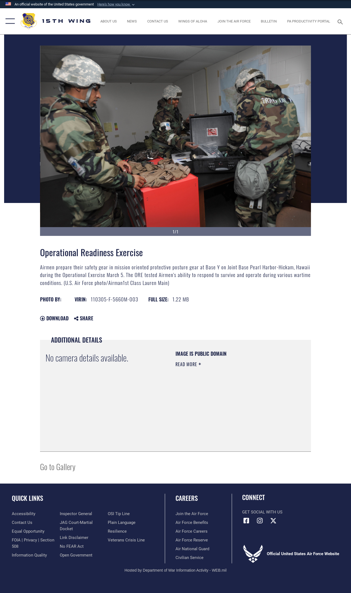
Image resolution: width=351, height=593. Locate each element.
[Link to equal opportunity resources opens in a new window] (28, 531)
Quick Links (27, 498)
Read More (187, 364)
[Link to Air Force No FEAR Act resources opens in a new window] (72, 546)
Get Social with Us (262, 512)
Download (54, 318)
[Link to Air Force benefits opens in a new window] (192, 522)
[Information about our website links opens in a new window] (74, 537)
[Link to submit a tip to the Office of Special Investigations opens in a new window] (119, 513)
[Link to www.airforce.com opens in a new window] (192, 513)
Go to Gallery (57, 466)
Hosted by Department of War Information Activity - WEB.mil (175, 570)
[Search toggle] (341, 21)
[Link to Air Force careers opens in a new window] (192, 531)
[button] (116, 4)
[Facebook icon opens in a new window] (246, 520)
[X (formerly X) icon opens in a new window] (273, 520)
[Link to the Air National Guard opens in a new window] (192, 548)
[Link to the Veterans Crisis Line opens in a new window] (126, 540)
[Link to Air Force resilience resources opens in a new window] (117, 531)
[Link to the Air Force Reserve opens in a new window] (192, 540)
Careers (187, 498)
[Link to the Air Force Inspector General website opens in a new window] (76, 513)
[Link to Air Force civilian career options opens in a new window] (189, 557)
